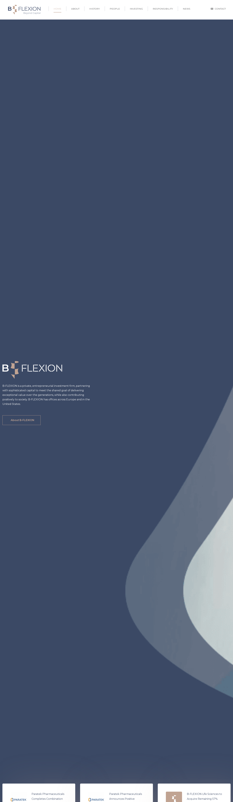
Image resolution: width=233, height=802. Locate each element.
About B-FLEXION (22, 420)
